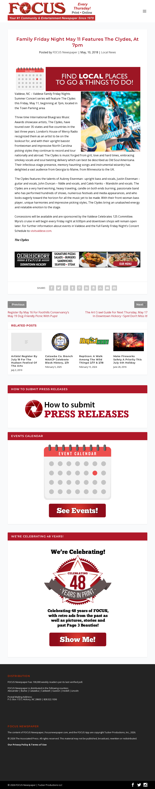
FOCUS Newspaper (65, 52)
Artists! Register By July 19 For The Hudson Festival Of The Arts (24, 361)
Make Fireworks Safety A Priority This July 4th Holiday (127, 359)
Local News (108, 52)
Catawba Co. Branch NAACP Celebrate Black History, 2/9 (59, 359)
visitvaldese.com (41, 231)
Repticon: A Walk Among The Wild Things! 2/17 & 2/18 (91, 359)
